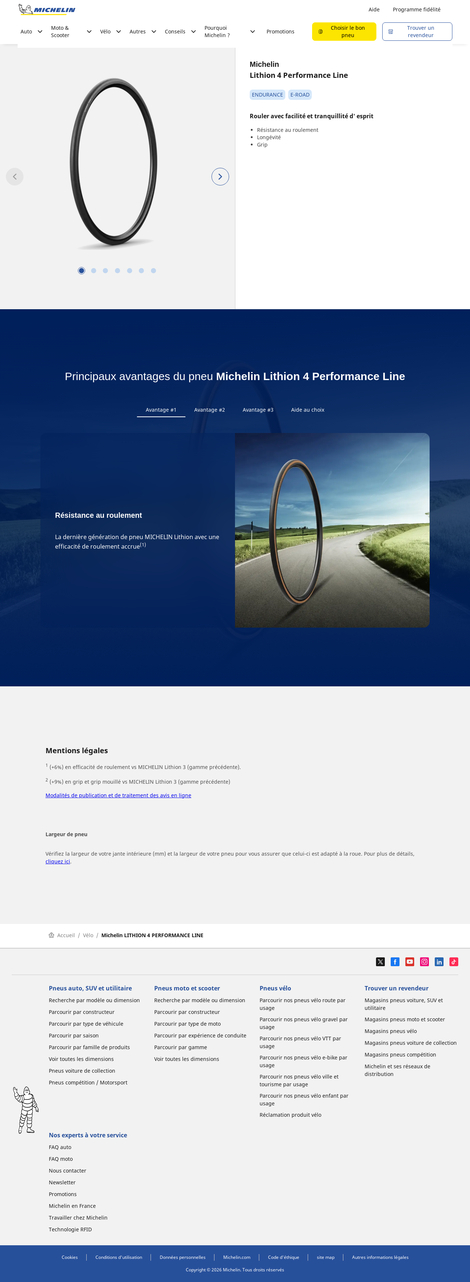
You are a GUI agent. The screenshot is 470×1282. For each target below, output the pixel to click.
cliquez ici (58, 862)
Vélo (88, 936)
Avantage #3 (258, 409)
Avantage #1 (161, 409)
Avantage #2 (209, 409)
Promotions (280, 31)
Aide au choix (307, 409)
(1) (143, 546)
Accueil (61, 936)
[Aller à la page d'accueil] (47, 9)
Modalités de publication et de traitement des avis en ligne (118, 796)
